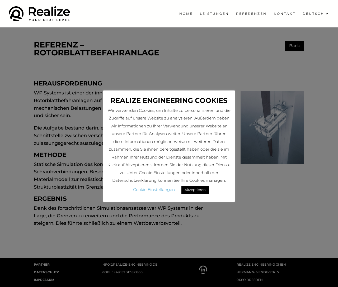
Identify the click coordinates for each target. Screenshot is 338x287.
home (186, 14)
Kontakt (284, 14)
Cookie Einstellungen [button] (154, 189)
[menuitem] (316, 19)
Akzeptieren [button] (195, 190)
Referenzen (251, 14)
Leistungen (214, 14)
